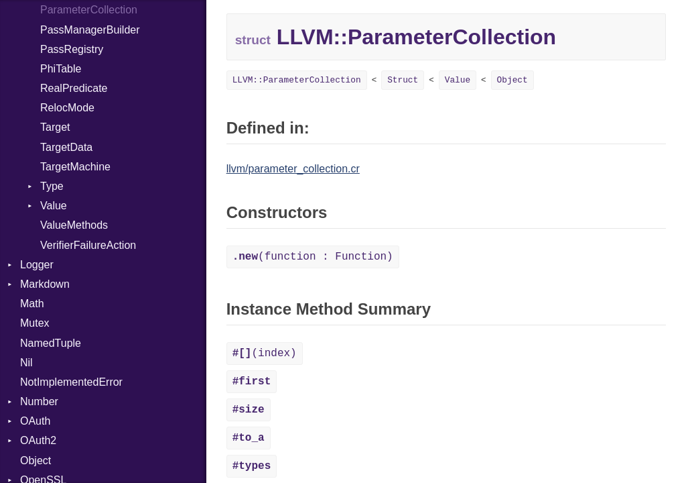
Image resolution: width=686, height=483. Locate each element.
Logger (37, 264)
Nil (26, 362)
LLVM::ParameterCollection (296, 80)
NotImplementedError (71, 382)
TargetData (66, 147)
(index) (264, 353)
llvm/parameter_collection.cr (293, 168)
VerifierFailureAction (88, 245)
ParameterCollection (88, 9)
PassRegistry (71, 49)
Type (52, 186)
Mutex (35, 323)
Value (53, 205)
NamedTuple (50, 343)
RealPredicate (74, 88)
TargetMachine (75, 166)
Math (32, 303)
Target (55, 127)
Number (39, 401)
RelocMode (67, 107)
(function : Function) (312, 257)
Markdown (45, 284)
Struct (402, 80)
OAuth (35, 421)
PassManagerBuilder (90, 30)
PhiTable (60, 68)
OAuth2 (38, 440)
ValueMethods (74, 225)
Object (35, 460)
